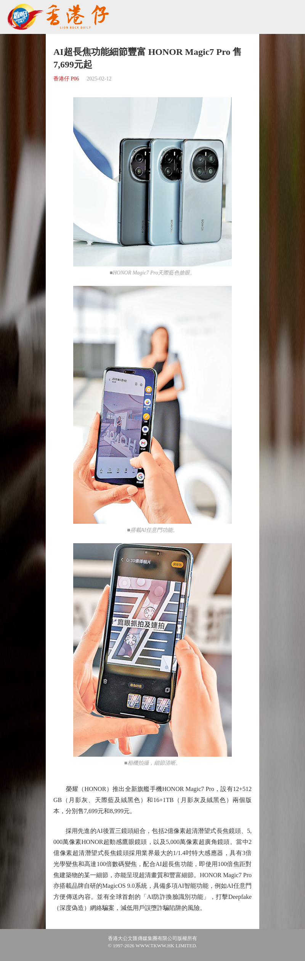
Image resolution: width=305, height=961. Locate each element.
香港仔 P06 (66, 79)
